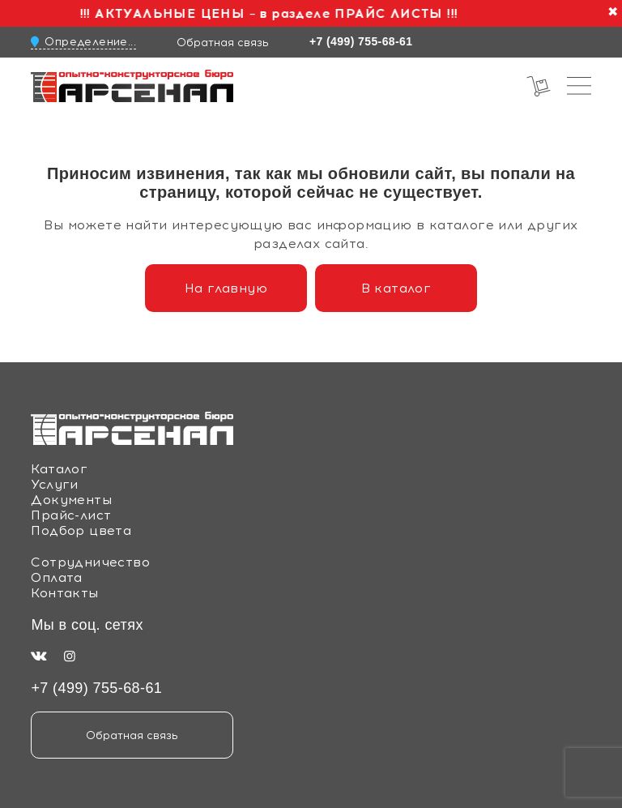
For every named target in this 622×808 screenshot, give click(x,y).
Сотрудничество (90, 562)
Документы (71, 499)
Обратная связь (223, 42)
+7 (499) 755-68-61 (360, 41)
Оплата (56, 577)
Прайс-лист (71, 515)
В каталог (396, 288)
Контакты (64, 593)
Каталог (59, 469)
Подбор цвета (81, 530)
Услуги (54, 484)
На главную (226, 288)
